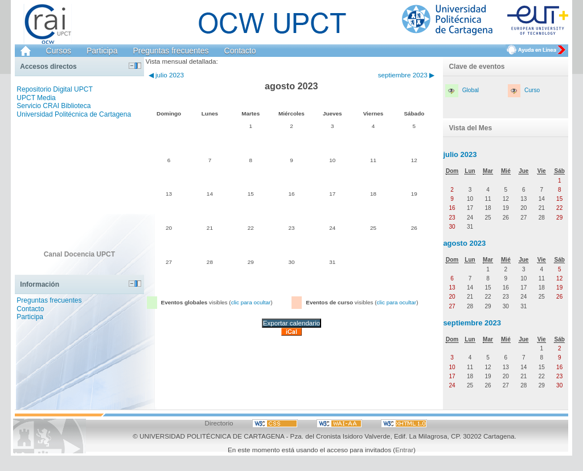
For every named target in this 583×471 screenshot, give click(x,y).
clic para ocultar (251, 302)
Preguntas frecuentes (170, 50)
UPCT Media (36, 98)
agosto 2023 (464, 243)
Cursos (58, 50)
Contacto (240, 50)
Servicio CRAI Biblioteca (54, 106)
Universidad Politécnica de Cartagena (74, 114)
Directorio (219, 423)
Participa (102, 50)
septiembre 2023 (472, 323)
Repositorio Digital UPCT (54, 89)
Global (470, 90)
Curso (532, 90)
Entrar (404, 449)
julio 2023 (460, 154)
